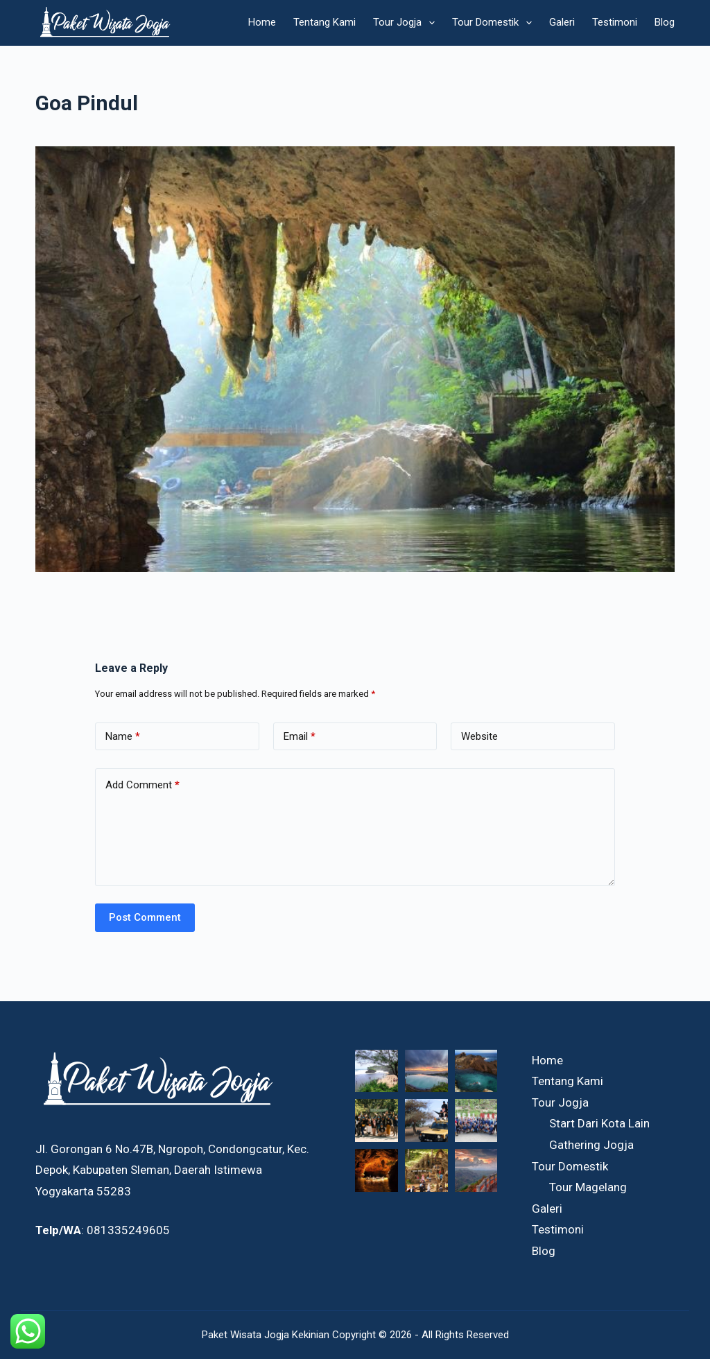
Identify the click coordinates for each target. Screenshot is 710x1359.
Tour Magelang (588, 1187)
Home (262, 22)
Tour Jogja (406, 23)
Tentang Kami (324, 22)
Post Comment (145, 917)
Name (122, 736)
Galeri (562, 22)
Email (299, 736)
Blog (665, 22)
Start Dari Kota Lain (599, 1123)
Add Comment (142, 785)
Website (479, 736)
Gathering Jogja (591, 1145)
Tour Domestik (494, 23)
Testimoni (614, 22)
